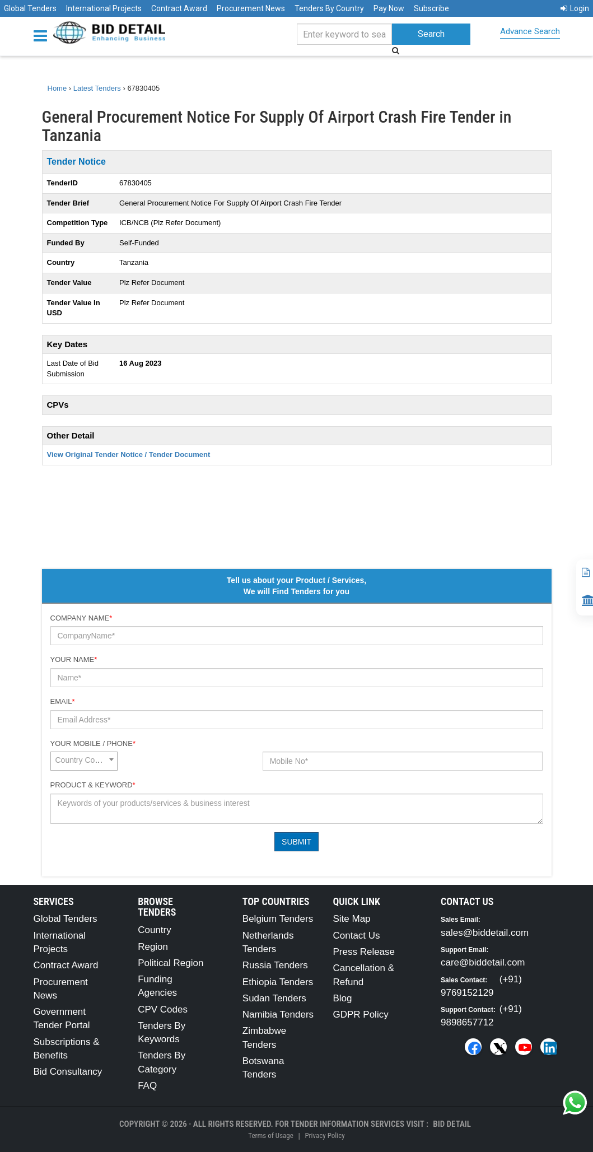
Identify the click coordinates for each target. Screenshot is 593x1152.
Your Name (73, 659)
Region (153, 946)
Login (575, 8)
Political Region (170, 963)
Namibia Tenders (278, 1014)
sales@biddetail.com (485, 932)
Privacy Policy (324, 1135)
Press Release (364, 951)
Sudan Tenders (274, 998)
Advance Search (530, 31)
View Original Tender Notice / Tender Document (129, 454)
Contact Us (356, 935)
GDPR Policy (360, 1014)
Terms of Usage (270, 1135)
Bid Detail (452, 1124)
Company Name (81, 618)
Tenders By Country (329, 8)
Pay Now (388, 8)
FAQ (147, 1085)
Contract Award (179, 8)
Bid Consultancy (68, 1071)
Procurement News (251, 8)
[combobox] (84, 761)
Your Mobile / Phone (93, 743)
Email (62, 701)
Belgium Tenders (277, 918)
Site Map (351, 918)
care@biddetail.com (483, 962)
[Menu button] (43, 35)
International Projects (104, 8)
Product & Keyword (93, 785)
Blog (342, 998)
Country (154, 930)
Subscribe (431, 8)
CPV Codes (163, 1009)
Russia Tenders (275, 965)
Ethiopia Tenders (277, 982)
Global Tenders (30, 8)
